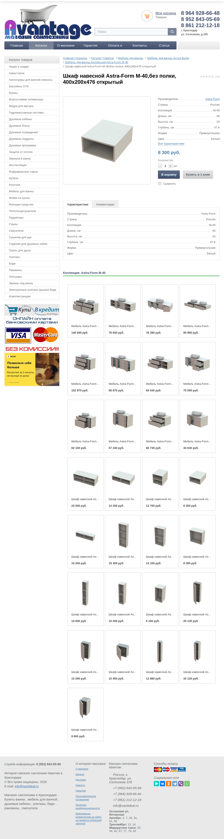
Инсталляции (17, 162)
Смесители (16, 228)
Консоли (14, 182)
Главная (16, 43)
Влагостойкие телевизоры (26, 97)
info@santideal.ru (26, 784)
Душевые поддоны (21, 136)
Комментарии (105, 202)
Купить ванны (14, 797)
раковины (11, 805)
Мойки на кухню (19, 195)
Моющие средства (21, 202)
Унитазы (14, 254)
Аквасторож (16, 70)
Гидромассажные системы (26, 110)
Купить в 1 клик (198, 172)
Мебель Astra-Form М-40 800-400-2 (169, 439)
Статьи (164, 43)
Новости (80, 782)
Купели (13, 175)
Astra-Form (212, 96)
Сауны (13, 221)
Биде (12, 261)
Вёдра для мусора (21, 103)
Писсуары (15, 274)
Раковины (15, 267)
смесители (30, 805)
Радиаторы (16, 215)
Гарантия (90, 43)
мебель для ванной (42, 797)
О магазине (66, 43)
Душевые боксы (19, 123)
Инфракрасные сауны (23, 169)
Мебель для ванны (21, 189)
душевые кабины (17, 801)
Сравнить (169, 181)
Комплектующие (20, 294)
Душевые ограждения (23, 129)
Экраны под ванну (21, 280)
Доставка (80, 777)
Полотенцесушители (22, 208)
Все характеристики (171, 141)
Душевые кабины (20, 116)
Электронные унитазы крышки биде (32, 287)
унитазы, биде (44, 801)
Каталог (41, 43)
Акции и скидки (19, 64)
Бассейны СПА (19, 84)
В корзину (169, 172)
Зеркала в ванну (20, 156)
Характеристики (77, 202)
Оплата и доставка (115, 44)
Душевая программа (22, 143)
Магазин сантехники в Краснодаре (30, 792)
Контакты (140, 43)
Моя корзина (166, 11)
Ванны (13, 90)
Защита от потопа (21, 149)
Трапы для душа (20, 248)
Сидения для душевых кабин (28, 241)
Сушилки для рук (20, 234)
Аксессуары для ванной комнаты (30, 77)
